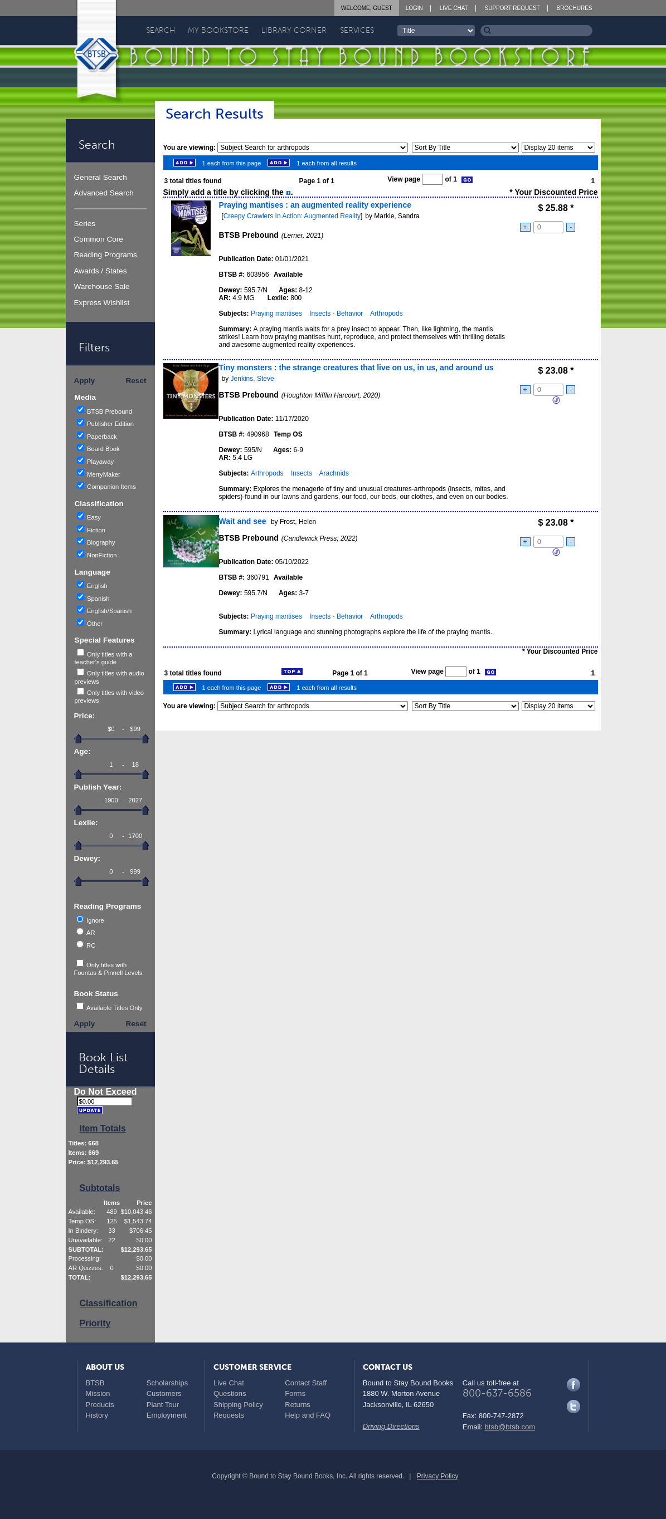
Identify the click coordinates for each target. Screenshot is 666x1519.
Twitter (573, 1406)
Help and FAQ (307, 1415)
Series (85, 223)
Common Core (98, 239)
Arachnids (334, 473)
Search (160, 30)
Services (357, 30)
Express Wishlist (102, 302)
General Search (100, 177)
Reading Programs (105, 255)
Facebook (573, 1384)
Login (414, 8)
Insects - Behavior (336, 313)
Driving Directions (391, 1426)
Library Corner (294, 30)
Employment (167, 1415)
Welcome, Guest (366, 8)
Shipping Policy (238, 1404)
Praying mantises (276, 313)
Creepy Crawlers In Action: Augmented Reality (292, 216)
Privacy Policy (438, 1476)
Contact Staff (306, 1383)
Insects (301, 473)
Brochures (574, 8)
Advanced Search (104, 193)
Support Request (512, 8)
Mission (98, 1393)
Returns (297, 1404)
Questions (229, 1393)
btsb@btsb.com (510, 1427)
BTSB (95, 1383)
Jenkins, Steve (252, 379)
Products (100, 1404)
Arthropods (386, 313)
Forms (295, 1393)
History (97, 1415)
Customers (164, 1393)
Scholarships (167, 1383)
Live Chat (454, 8)
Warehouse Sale (102, 286)
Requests (228, 1415)
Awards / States (100, 271)
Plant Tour (163, 1404)
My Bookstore (218, 30)
